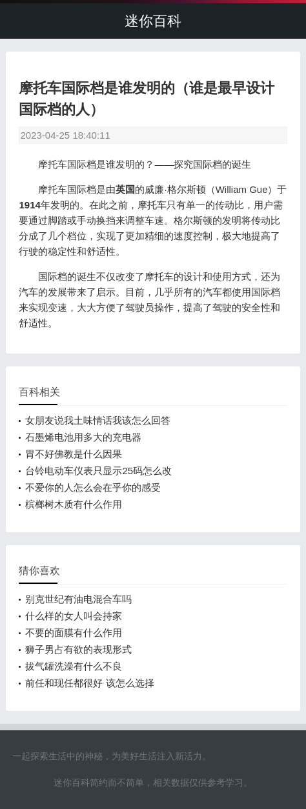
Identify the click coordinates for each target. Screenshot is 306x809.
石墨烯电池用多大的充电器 (83, 437)
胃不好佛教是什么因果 (73, 453)
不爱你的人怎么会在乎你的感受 (93, 487)
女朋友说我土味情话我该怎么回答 (97, 420)
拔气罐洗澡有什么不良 (73, 666)
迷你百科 (153, 21)
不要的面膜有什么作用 (73, 632)
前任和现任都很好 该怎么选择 (89, 682)
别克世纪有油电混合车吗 (78, 599)
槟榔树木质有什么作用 (73, 504)
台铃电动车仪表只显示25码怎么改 (98, 470)
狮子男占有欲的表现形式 (78, 649)
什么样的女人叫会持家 (73, 615)
